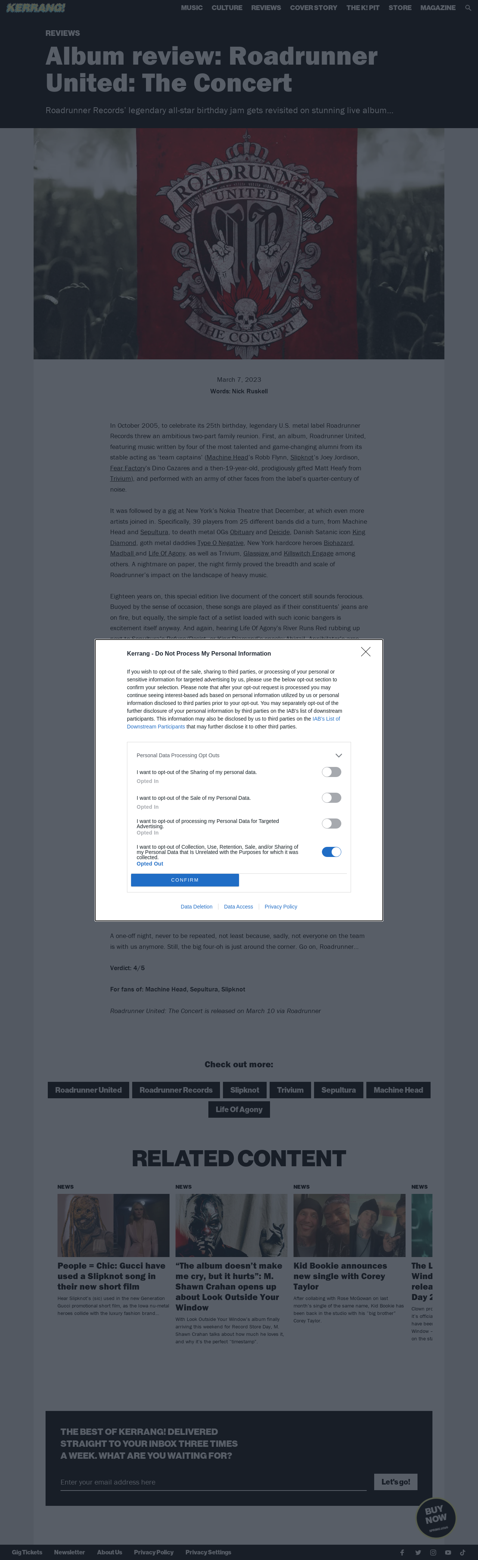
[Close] (368, 654)
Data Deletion (196, 907)
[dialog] (239, 780)
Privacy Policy (281, 907)
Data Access (238, 907)
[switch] (331, 772)
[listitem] (239, 755)
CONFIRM (185, 880)
